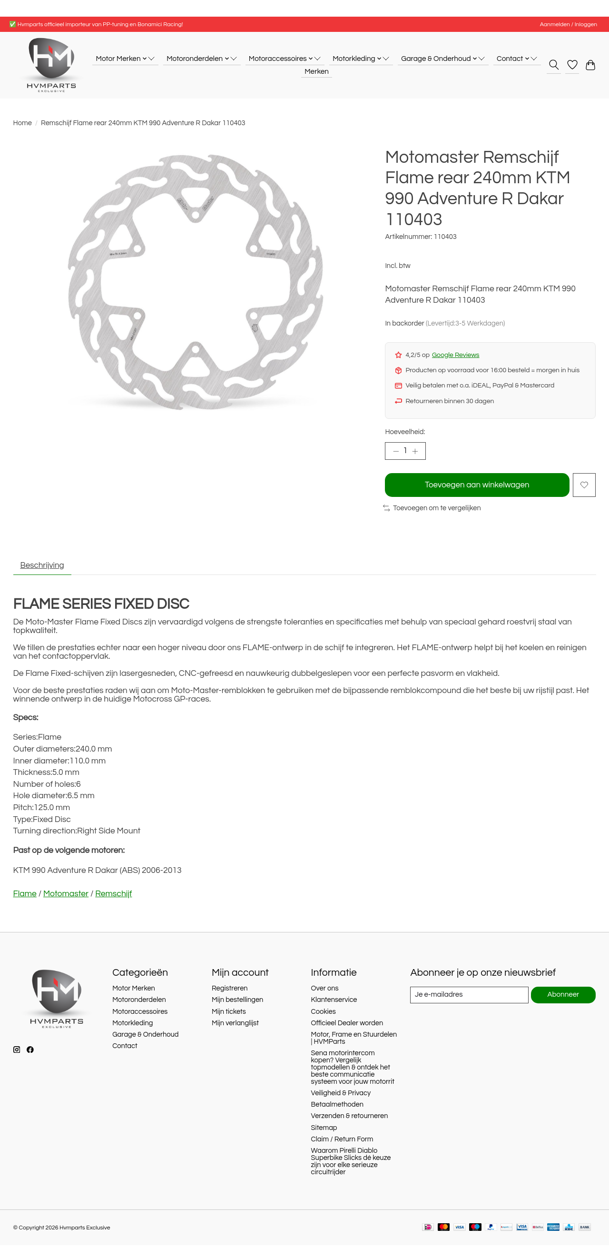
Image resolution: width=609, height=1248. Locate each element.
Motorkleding (132, 1026)
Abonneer (563, 997)
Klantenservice (334, 1002)
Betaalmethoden (337, 1107)
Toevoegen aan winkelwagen (476, 486)
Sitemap (324, 1130)
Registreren (230, 991)
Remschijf (113, 896)
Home (22, 123)
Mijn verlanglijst (235, 1026)
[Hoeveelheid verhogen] (416, 451)
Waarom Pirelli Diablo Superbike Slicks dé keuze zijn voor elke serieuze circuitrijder (351, 1164)
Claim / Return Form (342, 1142)
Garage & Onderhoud (145, 1037)
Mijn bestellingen (237, 1002)
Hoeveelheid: (405, 432)
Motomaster (65, 896)
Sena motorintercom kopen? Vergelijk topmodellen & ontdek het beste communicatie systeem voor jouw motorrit (352, 1070)
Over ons (325, 991)
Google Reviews (456, 355)
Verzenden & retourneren (349, 1118)
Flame (25, 896)
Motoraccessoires (139, 1014)
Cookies (323, 1014)
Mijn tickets (229, 1014)
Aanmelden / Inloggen (568, 24)
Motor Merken (133, 991)
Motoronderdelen (139, 1002)
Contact (125, 1048)
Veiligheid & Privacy (341, 1095)
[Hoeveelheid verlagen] (396, 451)
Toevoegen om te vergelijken (432, 510)
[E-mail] (469, 997)
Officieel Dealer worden (347, 1026)
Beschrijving (43, 568)
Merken (316, 71)
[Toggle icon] (553, 64)
